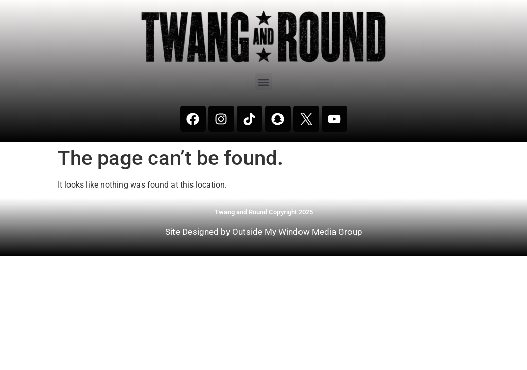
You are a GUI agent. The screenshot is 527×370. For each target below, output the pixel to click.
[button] (263, 81)
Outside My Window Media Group (297, 232)
